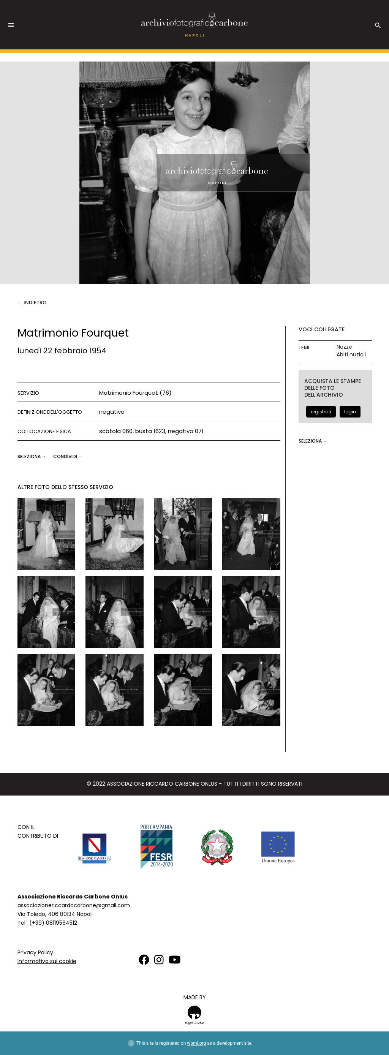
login (350, 411)
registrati (321, 411)
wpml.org (196, 1043)
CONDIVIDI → (68, 456)
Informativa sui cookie (46, 961)
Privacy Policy (35, 952)
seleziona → (32, 456)
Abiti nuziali (351, 354)
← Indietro (32, 302)
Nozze (344, 347)
